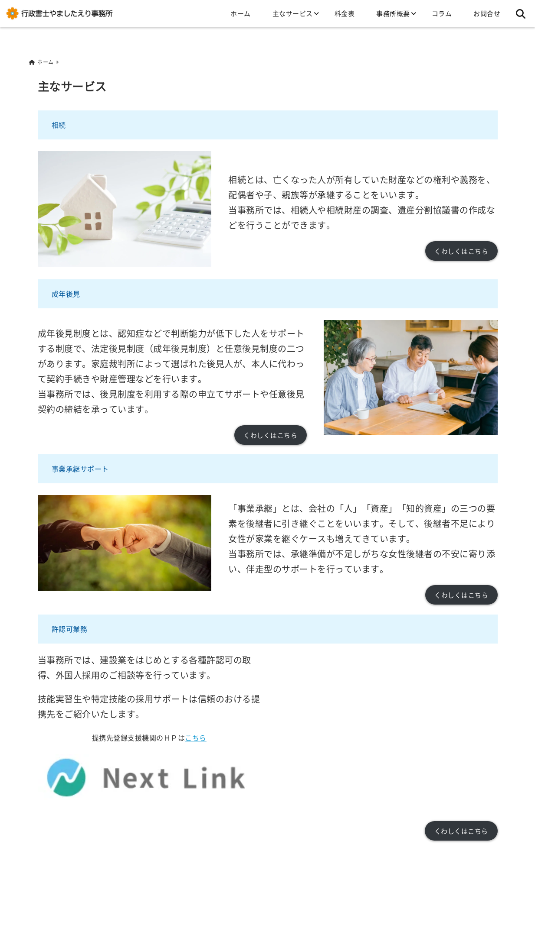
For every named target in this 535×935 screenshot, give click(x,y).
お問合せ (486, 13)
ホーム (240, 13)
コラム (442, 13)
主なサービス (292, 13)
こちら (196, 736)
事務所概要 (393, 13)
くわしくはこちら (461, 250)
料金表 (345, 13)
